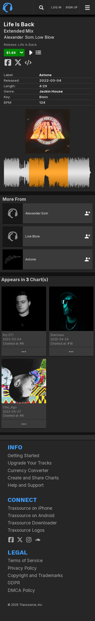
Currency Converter (28, 470)
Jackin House (51, 91)
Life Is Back (27, 44)
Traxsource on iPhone (30, 508)
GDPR (14, 582)
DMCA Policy (21, 590)
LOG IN (56, 7)
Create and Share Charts (33, 477)
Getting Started (23, 455)
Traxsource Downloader (32, 522)
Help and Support (26, 485)
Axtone (45, 75)
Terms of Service (25, 560)
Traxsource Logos (26, 530)
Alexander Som (19, 37)
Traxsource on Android (31, 515)
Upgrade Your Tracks (30, 462)
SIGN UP (72, 7)
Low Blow (44, 37)
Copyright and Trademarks (35, 575)
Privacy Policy (22, 568)
